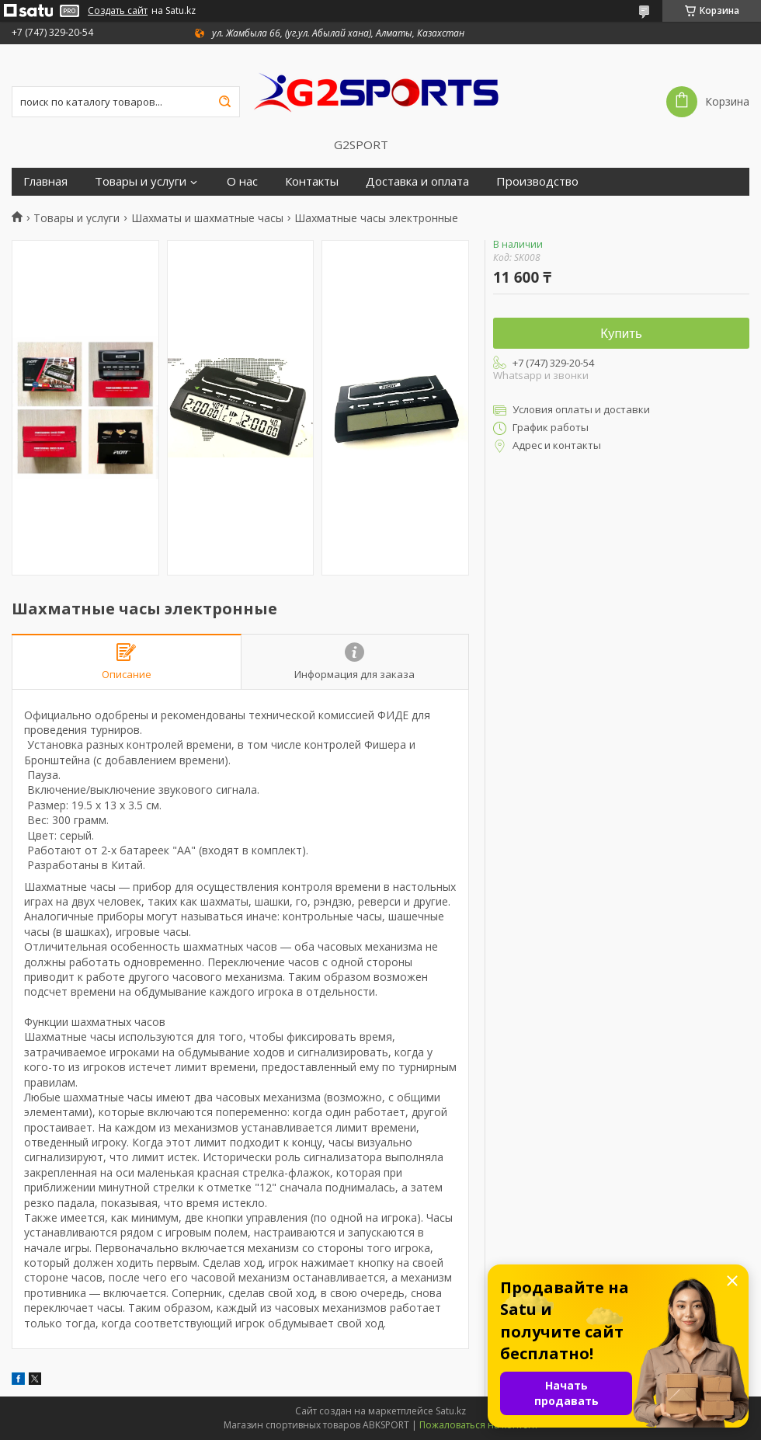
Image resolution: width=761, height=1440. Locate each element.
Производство (537, 181)
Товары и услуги (140, 181)
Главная (45, 181)
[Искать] (224, 101)
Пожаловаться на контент (478, 1424)
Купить (621, 333)
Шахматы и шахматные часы (207, 218)
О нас (242, 181)
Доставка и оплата (417, 181)
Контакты (312, 181)
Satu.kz (451, 1410)
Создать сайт (118, 10)
